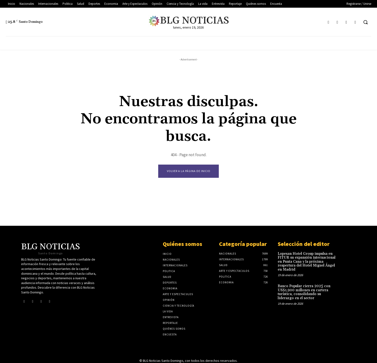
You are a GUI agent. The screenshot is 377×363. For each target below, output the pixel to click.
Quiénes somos (182, 244)
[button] (365, 22)
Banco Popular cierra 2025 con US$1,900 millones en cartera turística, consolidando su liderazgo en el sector (304, 292)
